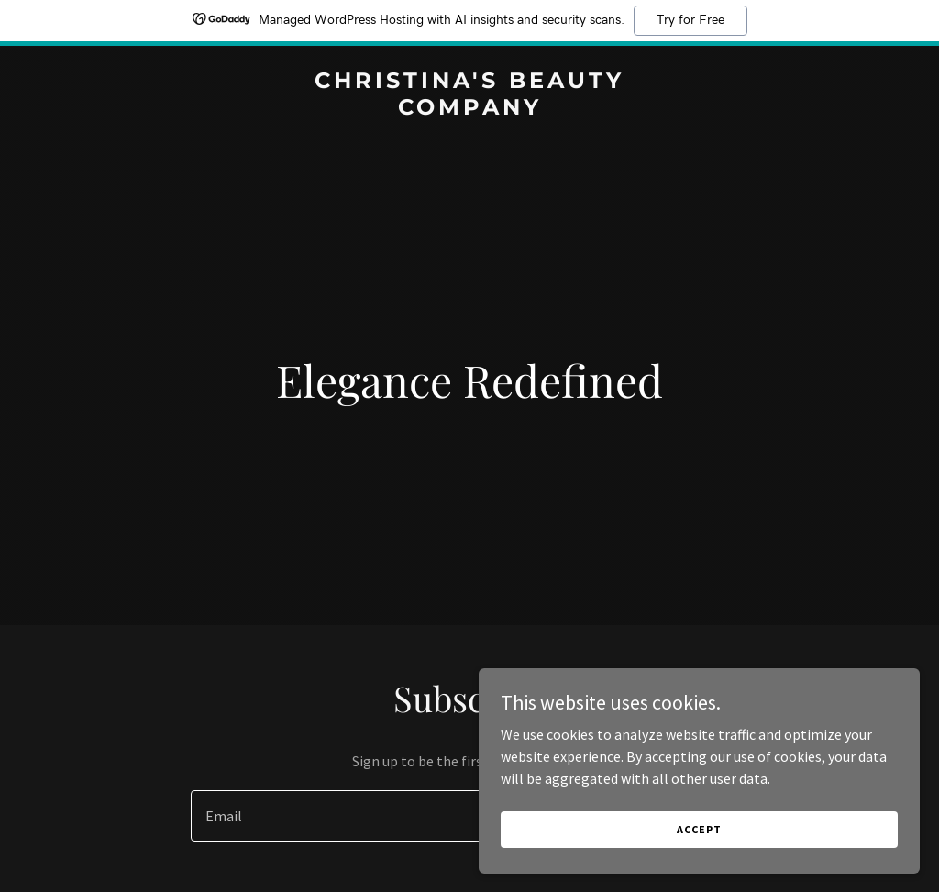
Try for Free (690, 20)
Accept (734, 864)
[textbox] (402, 816)
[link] (469, 109)
